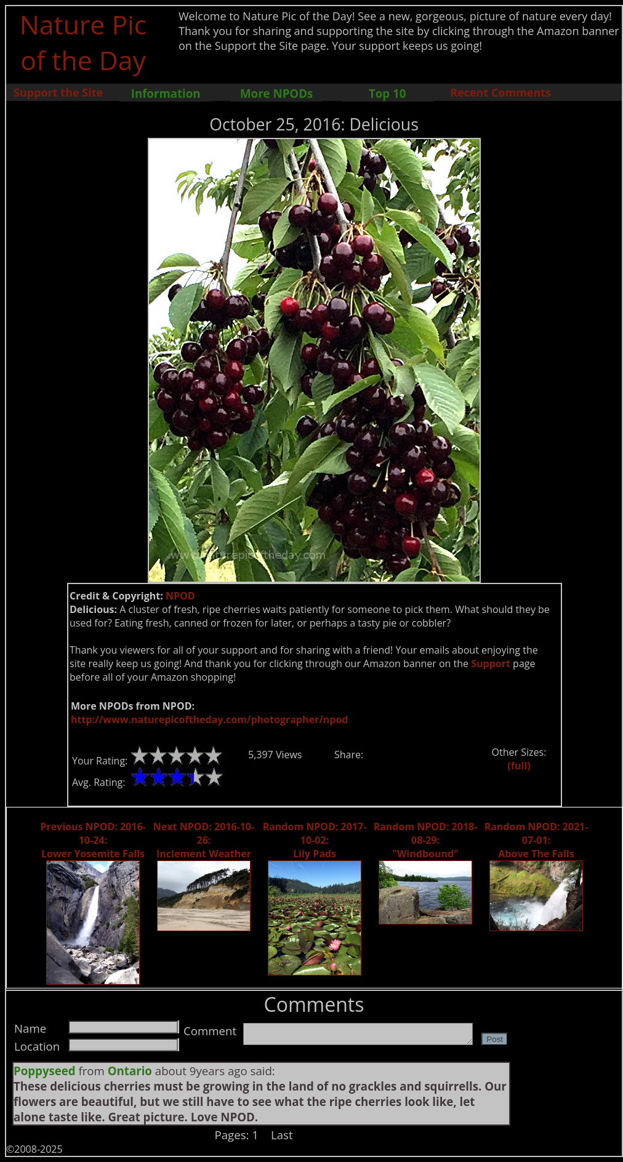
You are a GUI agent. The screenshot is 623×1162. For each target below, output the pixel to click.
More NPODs (276, 93)
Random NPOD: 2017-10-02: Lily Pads (315, 840)
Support (490, 663)
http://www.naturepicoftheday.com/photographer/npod (209, 719)
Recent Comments (500, 92)
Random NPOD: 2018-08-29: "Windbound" (426, 840)
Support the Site (58, 92)
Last (282, 1134)
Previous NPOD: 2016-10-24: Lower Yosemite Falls (92, 840)
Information (166, 93)
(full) (518, 765)
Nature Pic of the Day (83, 42)
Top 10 (387, 93)
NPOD (180, 596)
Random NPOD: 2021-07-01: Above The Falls (536, 840)
